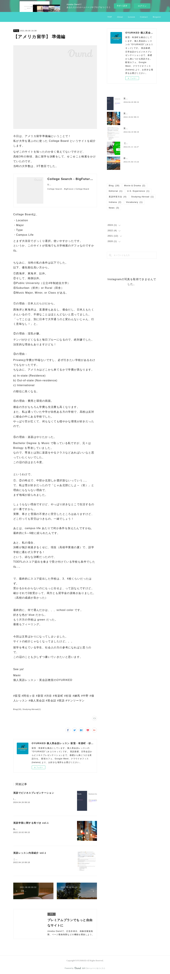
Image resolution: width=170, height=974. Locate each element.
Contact (144, 17)
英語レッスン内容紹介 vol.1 (29, 853)
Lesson (131, 17)
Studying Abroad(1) (32, 709)
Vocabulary (134, 202)
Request (157, 17)
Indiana (115, 202)
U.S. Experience (138, 191)
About (120, 17)
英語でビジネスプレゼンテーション (33, 793)
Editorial (116, 191)
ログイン (142, 6)
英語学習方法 (118, 197)
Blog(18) (17, 709)
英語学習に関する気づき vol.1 (31, 823)
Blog (16, 31)
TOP (109, 17)
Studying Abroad (142, 197)
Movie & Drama (134, 185)
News (114, 208)
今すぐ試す (122, 5)
